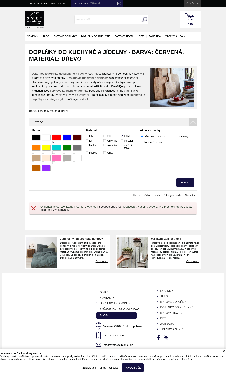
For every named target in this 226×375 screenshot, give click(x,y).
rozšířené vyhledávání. (54, 209)
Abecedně (190, 195)
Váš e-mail (95, 3)
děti (141, 36)
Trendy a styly (175, 37)
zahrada (155, 36)
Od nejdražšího (152, 195)
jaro (46, 36)
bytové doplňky (65, 36)
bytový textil (124, 36)
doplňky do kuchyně (95, 36)
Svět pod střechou (110, 206)
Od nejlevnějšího (173, 195)
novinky (32, 36)
